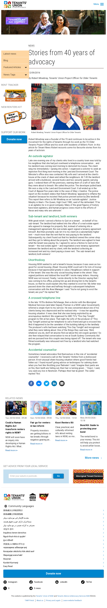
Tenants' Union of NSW (45, 596)
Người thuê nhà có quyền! (14, 536)
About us (40, 600)
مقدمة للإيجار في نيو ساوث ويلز (16, 518)
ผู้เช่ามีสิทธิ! (8, 540)
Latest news (9, 53)
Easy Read (8, 566)
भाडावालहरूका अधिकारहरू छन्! (15, 548)
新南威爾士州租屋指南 (13, 514)
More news (92, 457)
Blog (5, 60)
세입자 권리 (8, 529)
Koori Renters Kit (64, 422)
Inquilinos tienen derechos (14, 533)
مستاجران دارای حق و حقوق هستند (17, 521)
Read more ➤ (11, 450)
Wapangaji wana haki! (12, 555)
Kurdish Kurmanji (10, 563)
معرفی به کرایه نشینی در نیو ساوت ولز (19, 525)
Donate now (14, 139)
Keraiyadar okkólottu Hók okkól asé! (18, 551)
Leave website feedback (72, 600)
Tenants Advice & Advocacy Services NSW (73, 596)
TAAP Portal (29, 600)
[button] (88, 476)
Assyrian (7, 559)
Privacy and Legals (53, 600)
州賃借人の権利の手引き (14, 544)
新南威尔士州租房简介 (13, 510)
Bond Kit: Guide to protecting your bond (89, 428)
